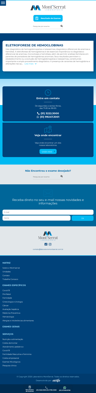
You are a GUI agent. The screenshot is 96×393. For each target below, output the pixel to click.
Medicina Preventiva (11, 313)
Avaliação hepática (10, 309)
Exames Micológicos (11, 362)
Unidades (6, 272)
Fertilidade (7, 298)
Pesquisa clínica (9, 365)
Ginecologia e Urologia (12, 302)
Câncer (5, 305)
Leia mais (30, 64)
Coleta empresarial (10, 358)
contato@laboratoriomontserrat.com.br (48, 249)
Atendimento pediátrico (13, 347)
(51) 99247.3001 (48, 116)
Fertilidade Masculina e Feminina (16, 354)
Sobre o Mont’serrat (11, 268)
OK (82, 218)
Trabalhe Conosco (10, 279)
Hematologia (8, 317)
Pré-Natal (6, 294)
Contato (6, 275)
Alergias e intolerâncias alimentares (18, 321)
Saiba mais (48, 151)
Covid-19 (6, 290)
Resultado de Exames (48, 18)
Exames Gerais (11, 327)
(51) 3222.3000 (48, 113)
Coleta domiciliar (10, 343)
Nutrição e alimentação (12, 339)
